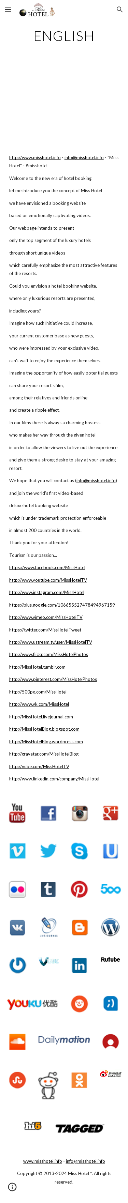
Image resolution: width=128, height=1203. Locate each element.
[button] (8, 9)
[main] (64, 36)
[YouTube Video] (64, 102)
